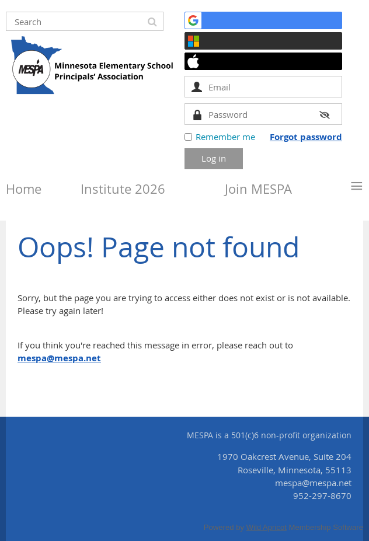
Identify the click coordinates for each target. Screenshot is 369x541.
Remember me (225, 136)
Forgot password (306, 137)
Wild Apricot (266, 527)
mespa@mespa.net (59, 358)
